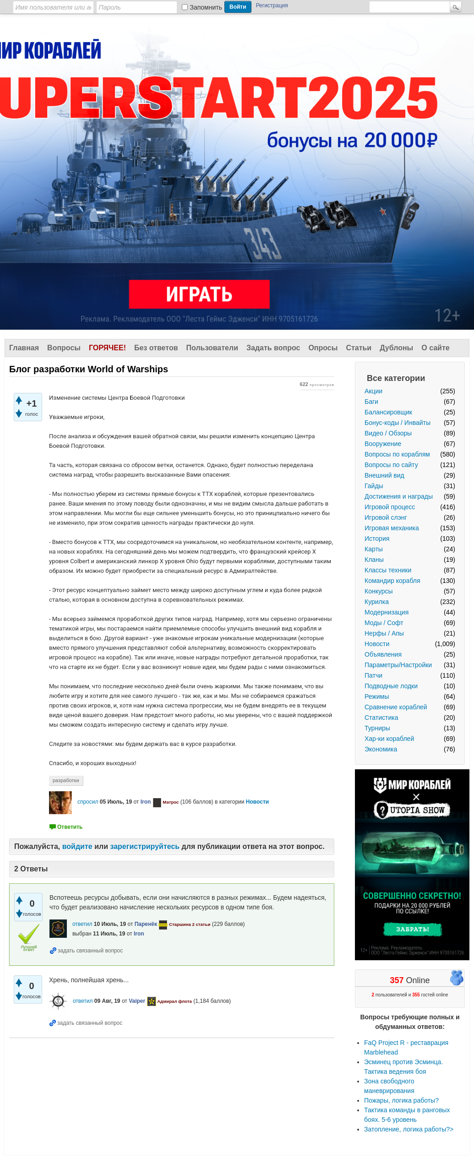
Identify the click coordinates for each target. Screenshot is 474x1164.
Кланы (374, 559)
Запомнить (206, 7)
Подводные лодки (391, 686)
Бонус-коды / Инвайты (397, 422)
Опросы (323, 348)
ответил (82, 924)
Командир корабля (392, 580)
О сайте (435, 348)
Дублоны (396, 348)
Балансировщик (388, 412)
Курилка (377, 601)
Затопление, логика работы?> (408, 1129)
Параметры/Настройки (398, 665)
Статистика (381, 717)
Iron (146, 802)
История (377, 538)
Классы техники (388, 570)
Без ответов (156, 348)
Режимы (377, 696)
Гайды (374, 486)
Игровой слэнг (386, 517)
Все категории (396, 378)
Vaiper (137, 1001)
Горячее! (107, 348)
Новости (377, 643)
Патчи (373, 675)
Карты (374, 549)
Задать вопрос (273, 348)
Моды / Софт (384, 622)
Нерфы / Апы (384, 633)
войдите (77, 846)
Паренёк (146, 924)
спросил (87, 802)
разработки (66, 780)
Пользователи (212, 348)
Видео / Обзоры (388, 433)
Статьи (358, 348)
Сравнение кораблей (396, 707)
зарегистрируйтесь (145, 846)
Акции (373, 391)
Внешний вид (384, 475)
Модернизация (387, 612)
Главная (24, 348)
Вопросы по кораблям (397, 454)
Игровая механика (392, 528)
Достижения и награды (399, 496)
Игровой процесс (390, 507)
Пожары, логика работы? (401, 1100)
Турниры (377, 728)
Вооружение (383, 443)
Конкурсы (379, 591)
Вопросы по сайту (391, 464)
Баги (371, 401)
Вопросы (64, 348)
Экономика (381, 749)
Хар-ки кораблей (389, 738)
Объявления (383, 654)
